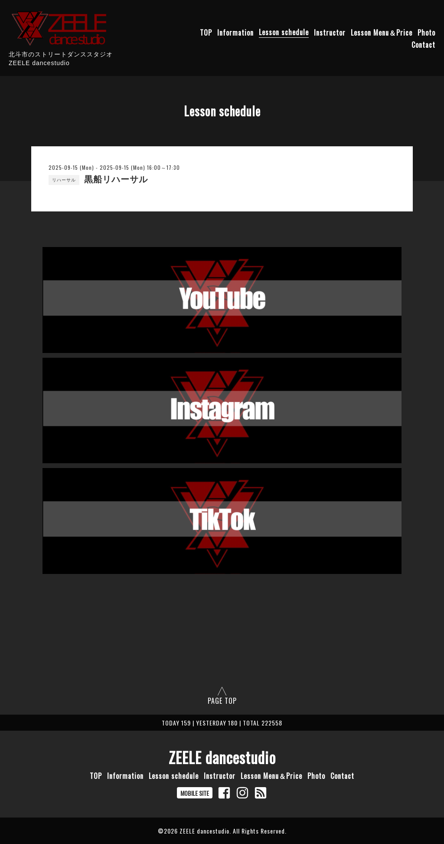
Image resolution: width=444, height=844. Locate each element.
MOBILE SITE (194, 793)
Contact (423, 44)
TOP (206, 32)
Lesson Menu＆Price (381, 32)
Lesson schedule (284, 32)
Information (235, 32)
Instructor (330, 32)
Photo (426, 32)
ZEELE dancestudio (222, 757)
